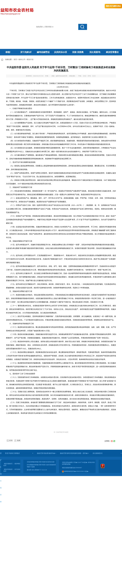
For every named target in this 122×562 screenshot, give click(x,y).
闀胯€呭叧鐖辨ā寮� (113, 6)
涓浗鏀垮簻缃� (6, 2)
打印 (11, 440)
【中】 (89, 76)
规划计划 (30, 59)
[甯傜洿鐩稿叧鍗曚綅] (19, 453)
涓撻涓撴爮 (78, 52)
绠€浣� (95, 2)
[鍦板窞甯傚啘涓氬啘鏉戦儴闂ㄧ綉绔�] (74, 453)
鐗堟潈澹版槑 (8, 469)
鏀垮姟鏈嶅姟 (43, 52)
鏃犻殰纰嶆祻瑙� (115, 2)
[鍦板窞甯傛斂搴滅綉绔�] (47, 453)
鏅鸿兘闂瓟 (104, 2)
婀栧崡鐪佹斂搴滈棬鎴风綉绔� (23, 2)
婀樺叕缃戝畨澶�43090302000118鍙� (75, 471)
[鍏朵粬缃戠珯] (107, 453)
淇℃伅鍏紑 (26, 52)
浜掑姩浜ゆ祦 (60, 52)
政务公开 (22, 59)
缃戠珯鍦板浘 (8, 463)
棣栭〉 (8, 52)
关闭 (18, 440)
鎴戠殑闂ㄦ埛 (87, 2)
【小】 (94, 76)
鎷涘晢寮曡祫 (112, 52)
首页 (15, 59)
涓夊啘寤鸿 (95, 52)
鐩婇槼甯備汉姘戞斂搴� (43, 2)
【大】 (85, 76)
